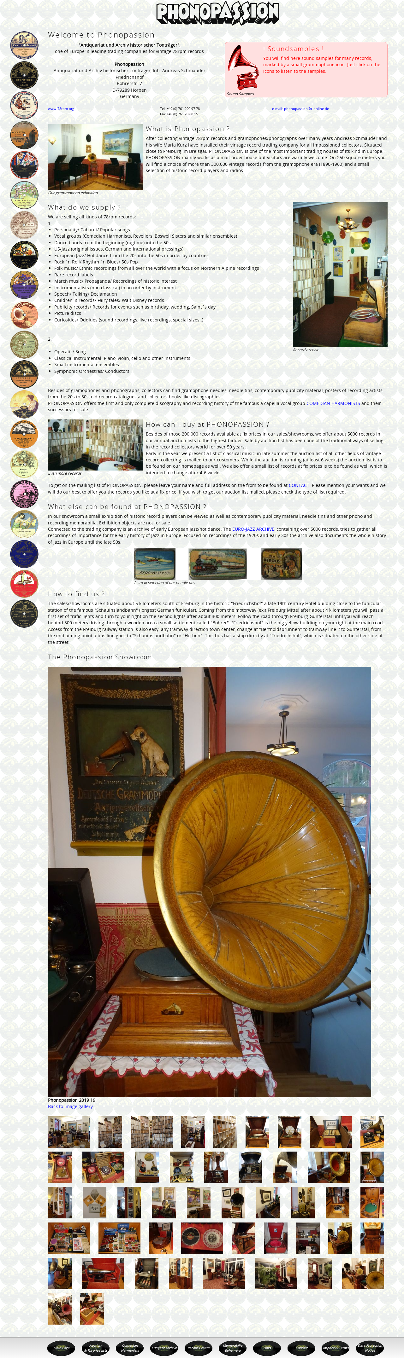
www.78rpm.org (61, 108)
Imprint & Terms (335, 1348)
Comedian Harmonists (130, 1348)
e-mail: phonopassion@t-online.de (300, 108)
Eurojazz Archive (164, 1348)
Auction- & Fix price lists (95, 1348)
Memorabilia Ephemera (232, 1348)
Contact (301, 1348)
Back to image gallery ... (73, 1106)
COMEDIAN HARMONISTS (333, 403)
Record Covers (198, 1348)
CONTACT (299, 485)
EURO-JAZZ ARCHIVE (253, 529)
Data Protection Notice (370, 1348)
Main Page (61, 1348)
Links (267, 1348)
